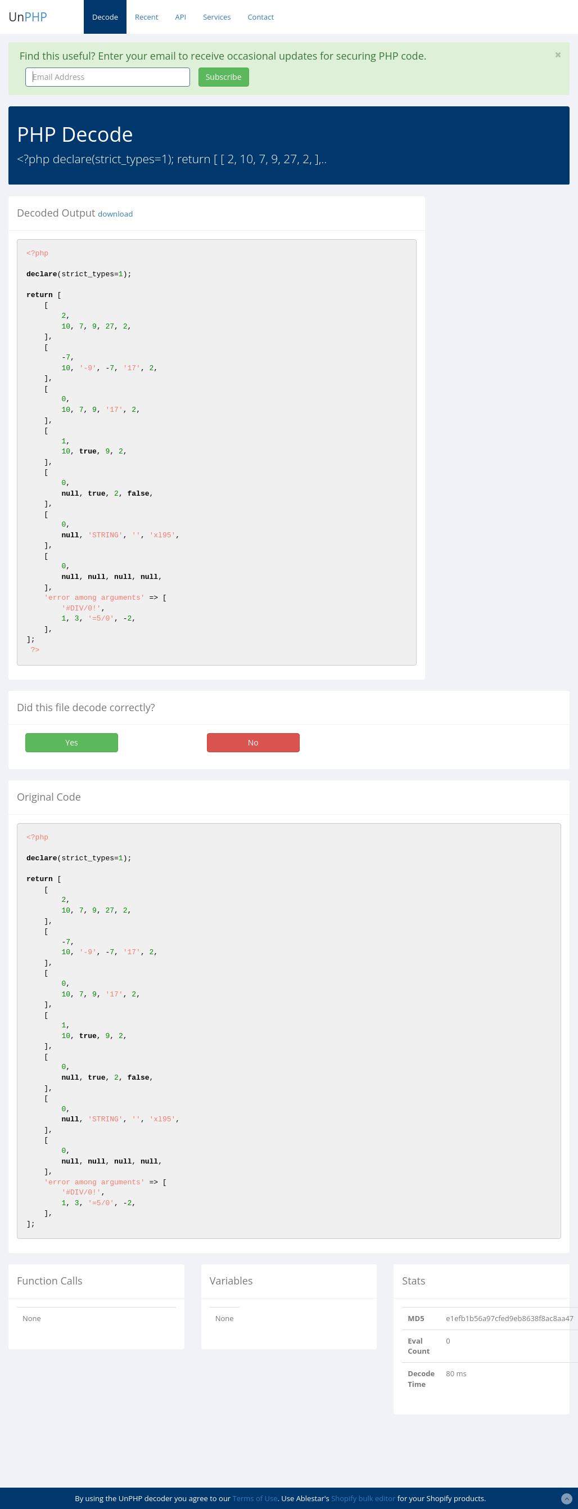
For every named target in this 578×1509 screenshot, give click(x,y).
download (115, 214)
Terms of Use (255, 1498)
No (253, 742)
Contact (260, 17)
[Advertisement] (509, 365)
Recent (146, 17)
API (180, 17)
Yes (71, 742)
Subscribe (224, 76)
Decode (105, 17)
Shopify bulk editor (363, 1498)
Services (217, 17)
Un (27, 17)
